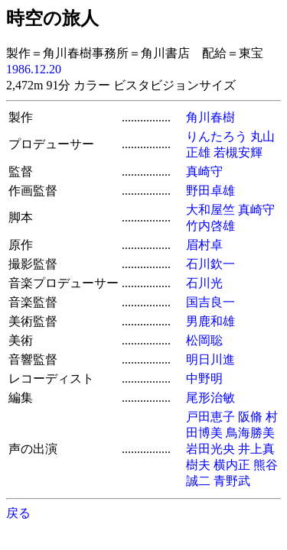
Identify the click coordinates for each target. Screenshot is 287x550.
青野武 (232, 480)
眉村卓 (204, 244)
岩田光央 (210, 448)
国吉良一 (210, 302)
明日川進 (210, 359)
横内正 (232, 464)
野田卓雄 (210, 190)
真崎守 (204, 171)
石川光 (204, 283)
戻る (18, 512)
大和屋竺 (210, 209)
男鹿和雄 (210, 321)
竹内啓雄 (210, 225)
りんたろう (216, 136)
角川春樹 (210, 117)
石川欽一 (210, 263)
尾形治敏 (210, 397)
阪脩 (250, 416)
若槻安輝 (238, 152)
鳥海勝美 (250, 432)
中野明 (204, 378)
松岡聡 (204, 340)
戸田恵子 (210, 416)
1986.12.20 (33, 69)
